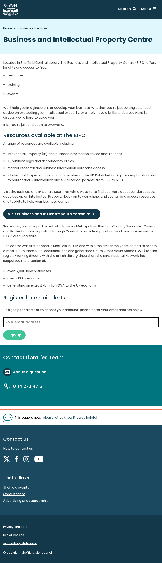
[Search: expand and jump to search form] (127, 9)
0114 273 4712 (27, 386)
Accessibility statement (20, 543)
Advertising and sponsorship (26, 500)
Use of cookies (13, 535)
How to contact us (18, 448)
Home (7, 28)
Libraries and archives (32, 28)
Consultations (14, 494)
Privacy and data (15, 527)
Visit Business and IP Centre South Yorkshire (49, 213)
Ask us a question (29, 372)
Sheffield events (16, 487)
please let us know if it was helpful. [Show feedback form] (70, 417)
